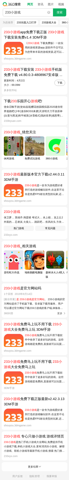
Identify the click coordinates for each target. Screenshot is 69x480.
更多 (59, 313)
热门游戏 (19, 228)
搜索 (60, 12)
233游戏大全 (49, 22)
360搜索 (12, 4)
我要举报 (52, 476)
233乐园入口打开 (26, 22)
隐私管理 (34, 476)
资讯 (40, 4)
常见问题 (50, 228)
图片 (51, 4)
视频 (61, 4)
